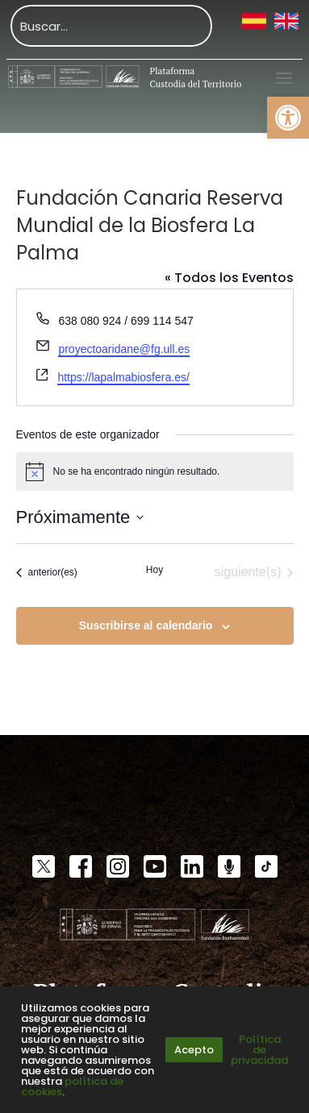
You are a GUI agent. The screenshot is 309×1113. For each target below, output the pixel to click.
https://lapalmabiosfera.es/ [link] (123, 377)
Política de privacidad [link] (259, 1050)
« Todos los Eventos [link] (229, 277)
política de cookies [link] (72, 1086)
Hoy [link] (154, 569)
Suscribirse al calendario (146, 625)
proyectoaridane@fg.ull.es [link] (124, 349)
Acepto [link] (194, 1049)
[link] (288, 118)
